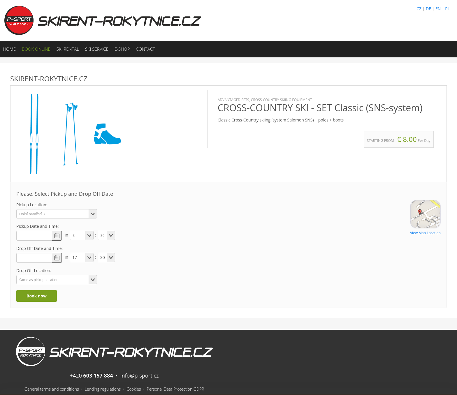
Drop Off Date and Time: (39, 248)
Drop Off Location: (33, 270)
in (66, 235)
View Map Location (425, 232)
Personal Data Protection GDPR (175, 389)
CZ (418, 8)
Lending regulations (103, 389)
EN (438, 8)
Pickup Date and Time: (37, 226)
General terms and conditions (51, 389)
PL (447, 8)
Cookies (133, 389)
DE (428, 8)
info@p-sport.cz (139, 375)
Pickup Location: (31, 204)
